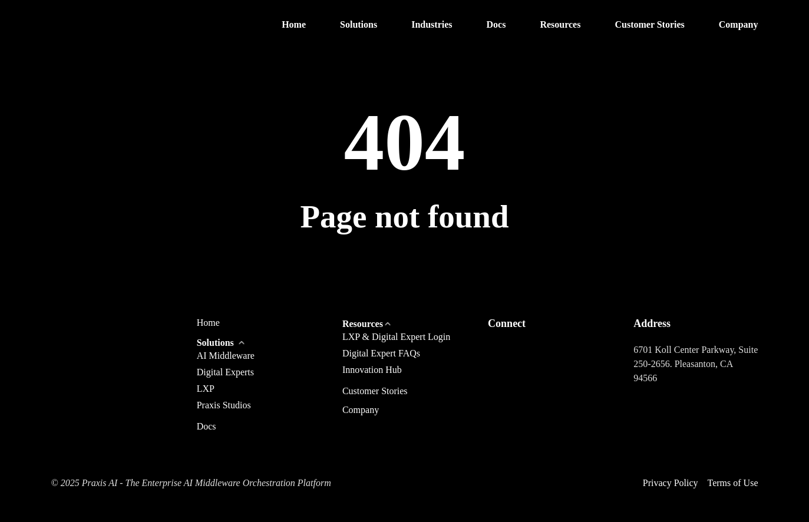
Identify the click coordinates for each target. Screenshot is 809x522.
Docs (206, 426)
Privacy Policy (670, 483)
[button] (358, 25)
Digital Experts (225, 372)
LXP (205, 389)
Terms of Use (733, 483)
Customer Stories (375, 391)
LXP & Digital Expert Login (396, 337)
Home (208, 323)
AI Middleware (226, 356)
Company (360, 410)
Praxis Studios (224, 405)
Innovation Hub (372, 370)
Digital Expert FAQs (381, 353)
